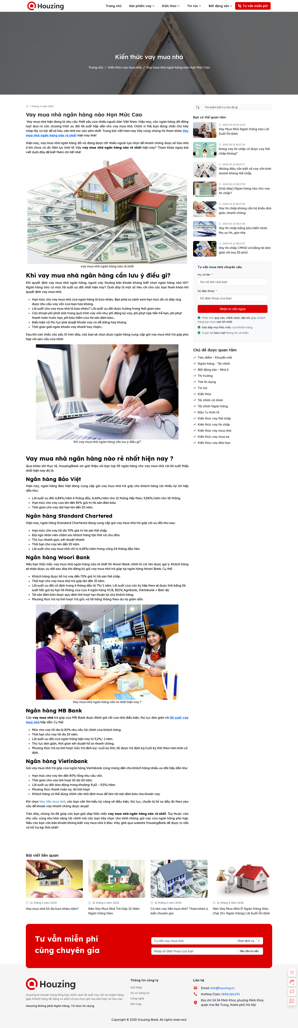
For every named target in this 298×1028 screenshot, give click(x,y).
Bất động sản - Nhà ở (213, 370)
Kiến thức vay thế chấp (214, 418)
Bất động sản (219, 6)
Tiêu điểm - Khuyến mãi (215, 357)
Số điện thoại (207, 291)
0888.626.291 (230, 994)
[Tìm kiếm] (198, 107)
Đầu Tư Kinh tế (208, 412)
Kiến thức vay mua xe (213, 437)
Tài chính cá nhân (210, 400)
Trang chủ (113, 6)
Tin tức (192, 6)
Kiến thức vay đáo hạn (214, 443)
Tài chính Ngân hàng (213, 406)
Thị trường (205, 376)
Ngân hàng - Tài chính (214, 363)
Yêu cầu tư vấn (249, 951)
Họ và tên (205, 274)
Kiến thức (169, 6)
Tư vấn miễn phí (253, 6)
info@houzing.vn (222, 988)
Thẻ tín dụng (207, 382)
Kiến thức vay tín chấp (214, 424)
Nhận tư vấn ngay (233, 309)
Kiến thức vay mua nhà (125, 67)
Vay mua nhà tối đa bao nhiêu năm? (52, 909)
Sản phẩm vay (140, 6)
